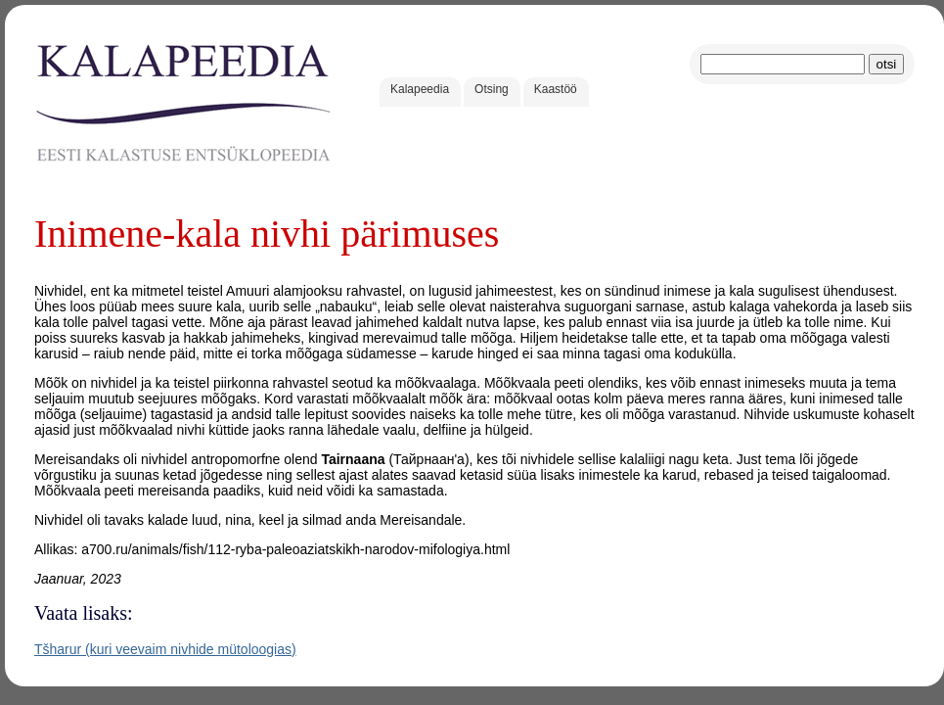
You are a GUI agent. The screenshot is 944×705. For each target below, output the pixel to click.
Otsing (491, 89)
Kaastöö (555, 89)
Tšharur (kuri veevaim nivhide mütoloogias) (165, 649)
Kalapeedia (419, 89)
